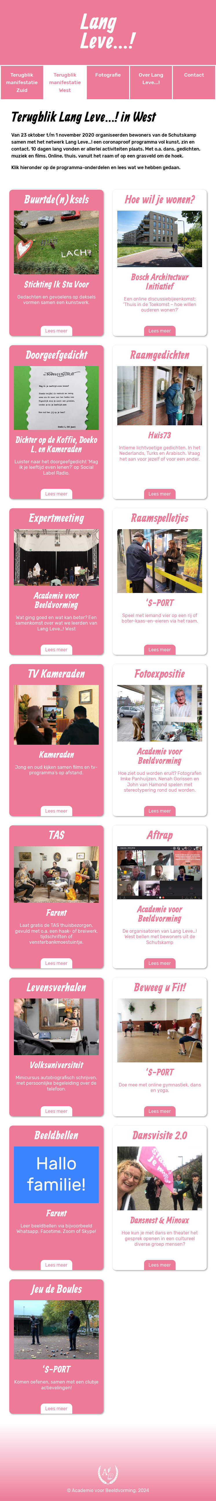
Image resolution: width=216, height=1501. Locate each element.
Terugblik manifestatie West (65, 82)
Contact (194, 75)
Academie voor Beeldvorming (104, 1490)
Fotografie (108, 75)
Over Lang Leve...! (151, 78)
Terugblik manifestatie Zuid (22, 82)
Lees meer (56, 331)
